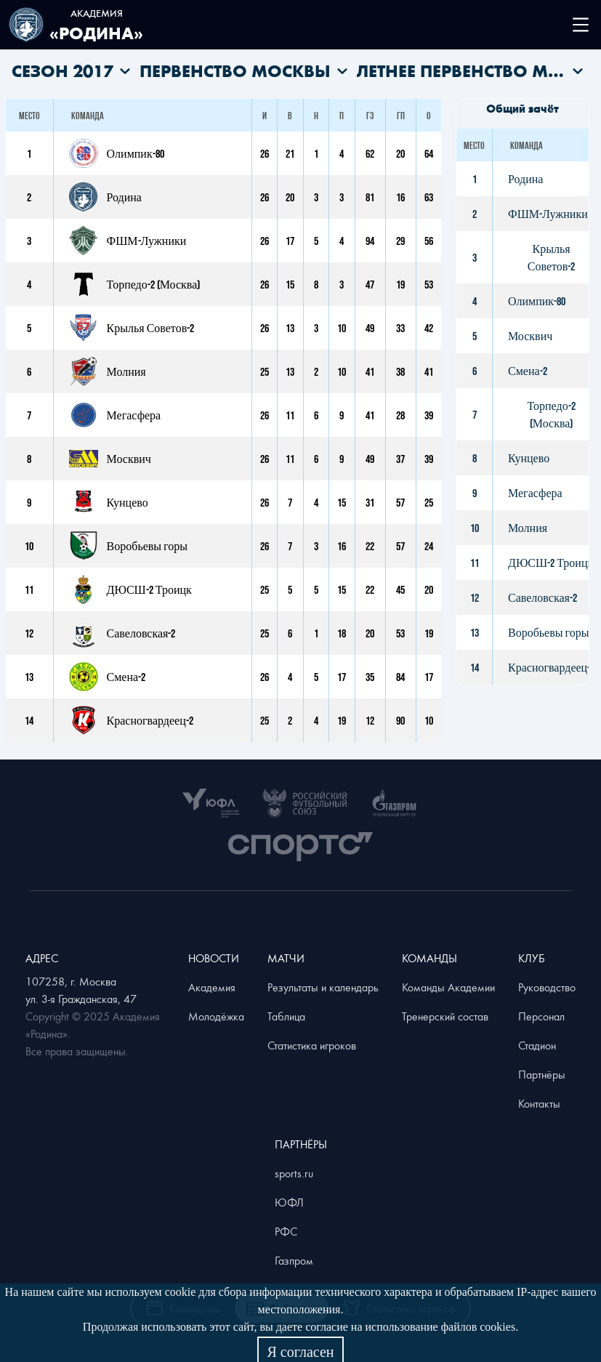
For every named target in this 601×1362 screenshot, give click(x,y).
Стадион (537, 1045)
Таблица (286, 1016)
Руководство (547, 987)
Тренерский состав (445, 1016)
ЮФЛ (289, 1202)
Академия (211, 987)
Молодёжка (216, 1016)
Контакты (539, 1103)
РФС (286, 1231)
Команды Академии (448, 987)
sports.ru (294, 1173)
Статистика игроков (311, 1045)
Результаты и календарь (323, 987)
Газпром (294, 1260)
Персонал (541, 1016)
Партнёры (541, 1074)
